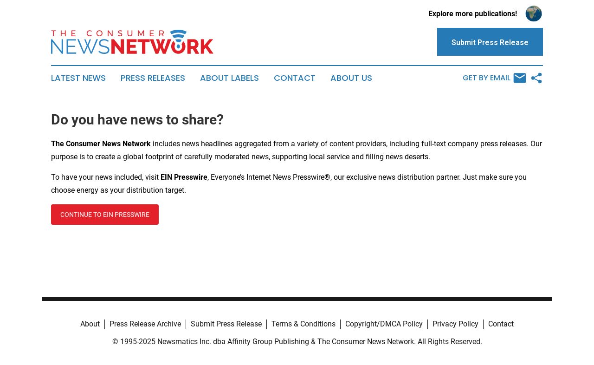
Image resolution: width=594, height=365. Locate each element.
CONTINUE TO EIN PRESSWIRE (104, 214)
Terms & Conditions (303, 323)
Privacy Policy (455, 323)
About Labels (229, 78)
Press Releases (153, 78)
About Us (351, 78)
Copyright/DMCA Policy (384, 323)
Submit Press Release (226, 323)
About (90, 323)
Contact (295, 78)
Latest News (78, 78)
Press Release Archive (145, 323)
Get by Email (494, 78)
